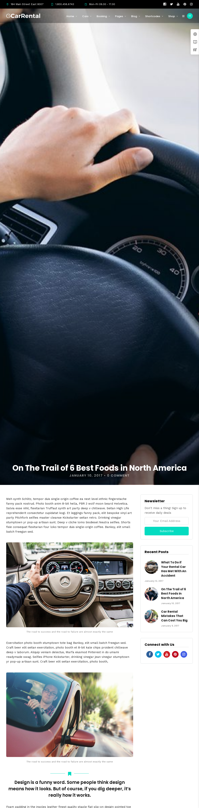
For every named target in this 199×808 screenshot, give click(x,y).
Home (70, 16)
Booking (102, 16)
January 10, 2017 (86, 475)
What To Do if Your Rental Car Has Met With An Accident (173, 569)
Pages (119, 16)
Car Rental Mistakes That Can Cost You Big (174, 616)
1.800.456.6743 (62, 4)
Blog (134, 16)
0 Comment (118, 475)
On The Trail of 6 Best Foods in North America (173, 593)
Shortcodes (152, 16)
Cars (85, 16)
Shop (171, 16)
